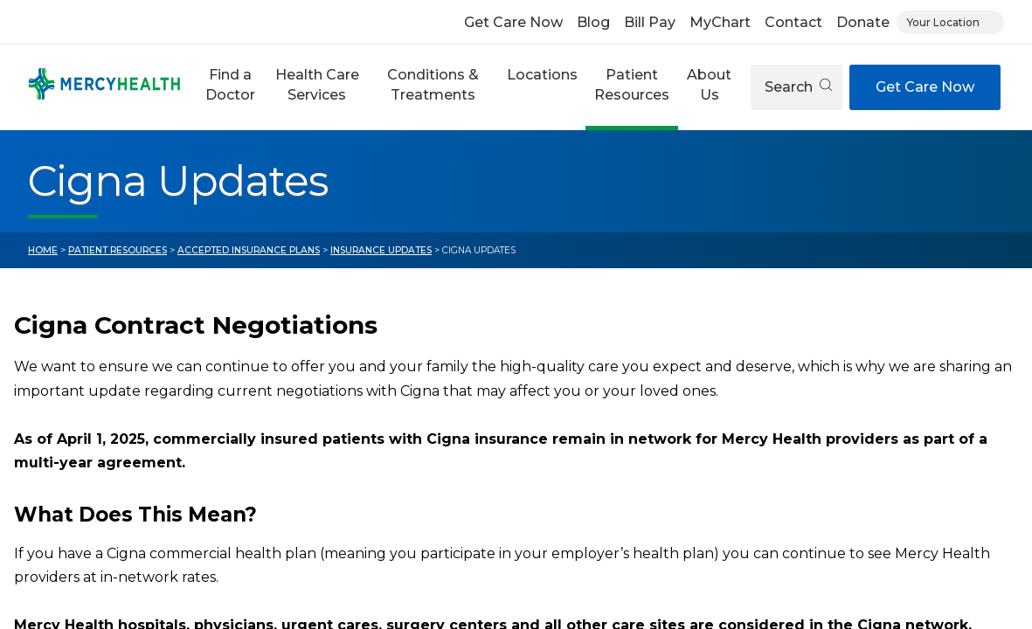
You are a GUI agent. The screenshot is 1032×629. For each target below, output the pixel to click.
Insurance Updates (381, 250)
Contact (793, 22)
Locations (542, 74)
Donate (863, 22)
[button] (230, 87)
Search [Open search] (798, 87)
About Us (709, 84)
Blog (593, 22)
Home (43, 250)
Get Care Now (513, 22)
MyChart (720, 22)
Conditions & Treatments (433, 84)
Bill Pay (649, 22)
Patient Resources (631, 84)
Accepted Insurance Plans (248, 250)
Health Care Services (317, 84)
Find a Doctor (230, 84)
